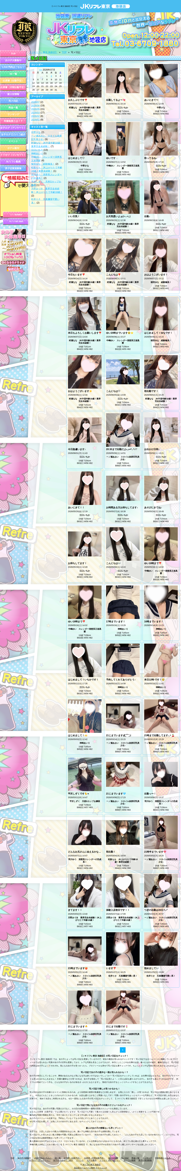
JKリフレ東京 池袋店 (16, 221)
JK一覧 (13, 74)
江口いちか (37, 150)
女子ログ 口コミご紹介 (13, 134)
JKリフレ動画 (13, 161)
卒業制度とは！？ (13, 121)
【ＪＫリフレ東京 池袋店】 (43, 52)
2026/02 (35, 116)
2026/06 (35, 105)
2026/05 (35, 109)
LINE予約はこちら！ (13, 67)
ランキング (13, 114)
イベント (13, 141)
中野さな (36, 132)
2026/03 (35, 112)
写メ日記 (13, 101)
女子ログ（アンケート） (13, 128)
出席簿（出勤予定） (13, 80)
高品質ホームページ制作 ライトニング (90, 1168)
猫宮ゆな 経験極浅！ (43, 164)
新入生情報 (13, 94)
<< (40, 70)
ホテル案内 (13, 148)
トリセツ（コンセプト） (13, 155)
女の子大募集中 (13, 60)
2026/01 (35, 119)
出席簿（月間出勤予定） (13, 87)
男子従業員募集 (13, 168)
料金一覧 (13, 107)
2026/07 (35, 102)
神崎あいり (37, 153)
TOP (13, 53)
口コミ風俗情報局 (16, 215)
